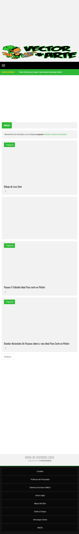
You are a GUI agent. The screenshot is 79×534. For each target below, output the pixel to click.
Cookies (39, 471)
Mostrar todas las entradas (56, 134)
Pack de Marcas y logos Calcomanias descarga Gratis (40, 72)
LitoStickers (45, 461)
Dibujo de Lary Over (13, 186)
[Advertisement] (39, 21)
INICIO (40, 528)
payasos (10, 145)
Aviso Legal (40, 495)
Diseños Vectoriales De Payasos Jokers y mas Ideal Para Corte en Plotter (36, 343)
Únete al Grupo (40, 512)
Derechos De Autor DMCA (39, 488)
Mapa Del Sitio (40, 503)
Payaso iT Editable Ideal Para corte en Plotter (24, 287)
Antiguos (8, 357)
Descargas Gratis (40, 520)
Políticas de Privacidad (39, 479)
